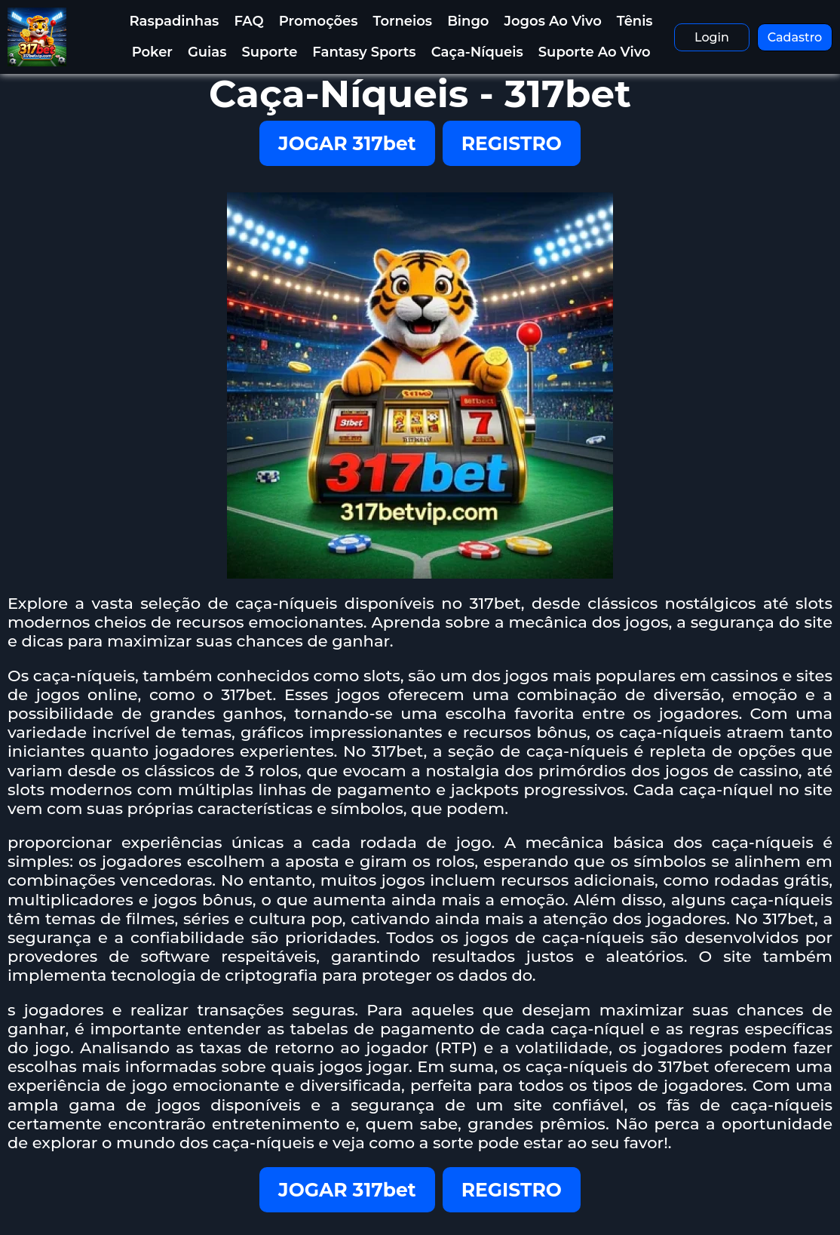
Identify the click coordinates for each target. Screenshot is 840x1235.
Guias (207, 52)
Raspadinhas (174, 21)
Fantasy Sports (363, 52)
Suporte (269, 52)
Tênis (635, 21)
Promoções (318, 21)
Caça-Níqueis (477, 52)
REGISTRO (511, 143)
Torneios (403, 21)
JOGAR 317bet (347, 143)
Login (711, 37)
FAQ (248, 21)
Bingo (468, 21)
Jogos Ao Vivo (552, 21)
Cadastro (795, 37)
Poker (152, 52)
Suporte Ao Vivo (594, 52)
